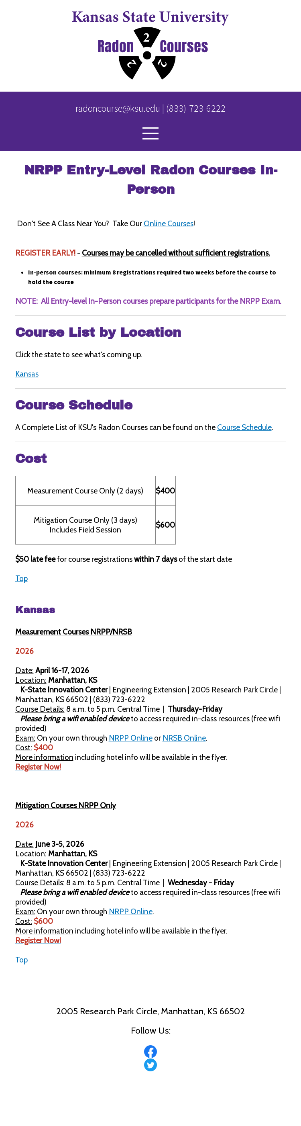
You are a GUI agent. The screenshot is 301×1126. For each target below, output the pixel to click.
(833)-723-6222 (196, 108)
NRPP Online (131, 738)
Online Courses (168, 223)
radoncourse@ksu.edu (117, 108)
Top (21, 578)
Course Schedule (244, 427)
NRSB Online (184, 738)
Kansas (27, 374)
